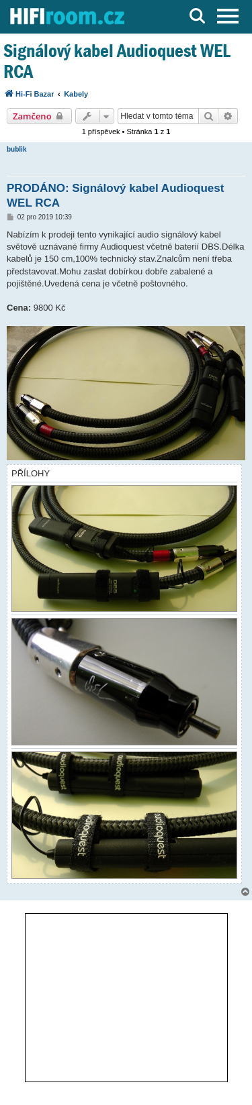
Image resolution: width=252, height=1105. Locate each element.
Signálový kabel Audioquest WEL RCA (116, 61)
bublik (16, 149)
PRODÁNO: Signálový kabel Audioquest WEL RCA (115, 195)
